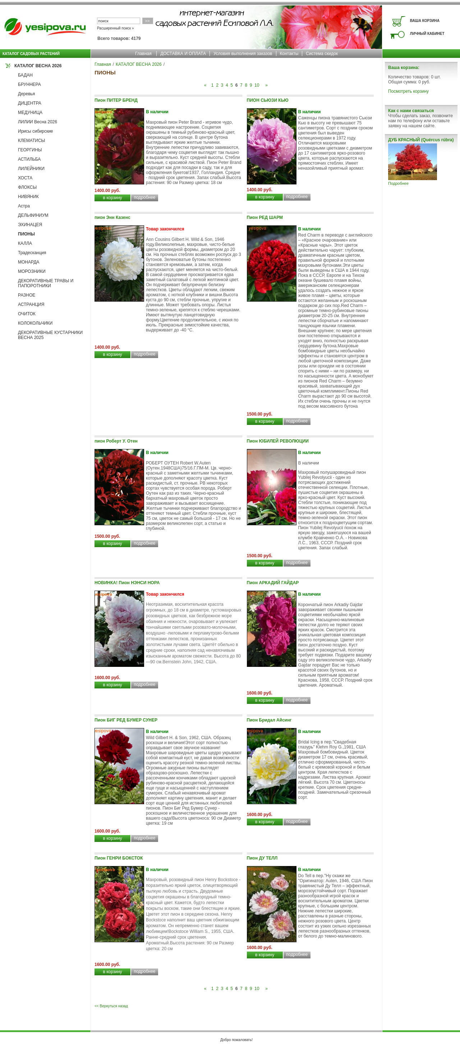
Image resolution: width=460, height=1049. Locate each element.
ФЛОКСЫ (27, 187)
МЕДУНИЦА (30, 112)
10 (256, 85)
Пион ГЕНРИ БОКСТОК (119, 858)
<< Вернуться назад (111, 1006)
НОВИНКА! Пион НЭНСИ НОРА (127, 582)
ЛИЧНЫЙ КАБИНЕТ (427, 34)
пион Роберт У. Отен (116, 441)
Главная (143, 53)
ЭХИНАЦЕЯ (30, 224)
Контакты (289, 53)
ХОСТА (25, 177)
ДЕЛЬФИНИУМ (33, 215)
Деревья (26, 93)
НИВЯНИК (28, 196)
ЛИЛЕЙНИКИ (31, 168)
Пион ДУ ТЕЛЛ (262, 858)
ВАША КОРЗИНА (425, 21)
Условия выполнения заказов (242, 53)
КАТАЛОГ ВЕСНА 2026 (37, 65)
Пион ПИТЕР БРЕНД (116, 100)
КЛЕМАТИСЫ (31, 140)
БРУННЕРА (29, 84)
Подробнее (398, 183)
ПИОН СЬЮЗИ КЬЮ (268, 100)
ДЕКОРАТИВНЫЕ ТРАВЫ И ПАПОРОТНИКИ (45, 283)
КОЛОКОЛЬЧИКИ (35, 323)
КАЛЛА (25, 243)
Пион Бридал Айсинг (269, 720)
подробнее (144, 197)
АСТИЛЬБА (29, 159)
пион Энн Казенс (112, 217)
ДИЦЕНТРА (29, 103)
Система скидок (322, 53)
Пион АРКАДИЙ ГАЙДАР (273, 582)
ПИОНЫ (26, 234)
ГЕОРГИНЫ (30, 149)
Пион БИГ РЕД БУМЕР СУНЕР (126, 720)
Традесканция (32, 252)
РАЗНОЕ (26, 295)
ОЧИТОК (27, 313)
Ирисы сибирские (35, 131)
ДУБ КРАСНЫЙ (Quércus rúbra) (421, 139)
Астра (24, 206)
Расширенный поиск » (115, 28)
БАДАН (25, 75)
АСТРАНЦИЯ (31, 304)
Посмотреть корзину (408, 91)
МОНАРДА (28, 262)
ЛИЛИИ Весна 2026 (37, 121)
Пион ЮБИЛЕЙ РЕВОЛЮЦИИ (278, 441)
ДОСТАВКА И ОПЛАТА (183, 53)
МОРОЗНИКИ (32, 271)
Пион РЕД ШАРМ (265, 217)
